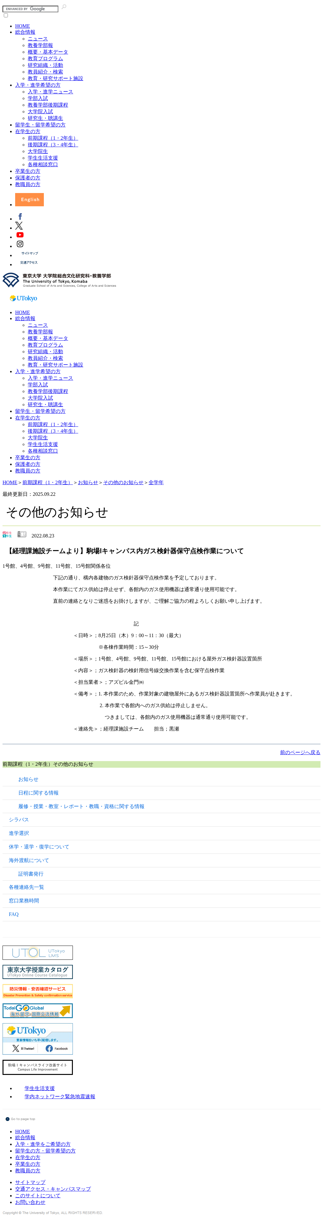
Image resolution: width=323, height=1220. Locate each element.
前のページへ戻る (300, 752)
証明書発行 (31, 874)
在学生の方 (27, 131)
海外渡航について (29, 860)
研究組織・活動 (45, 65)
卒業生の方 (27, 171)
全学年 (156, 482)
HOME (22, 26)
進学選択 (19, 833)
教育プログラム (45, 58)
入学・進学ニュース (50, 91)
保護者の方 (27, 177)
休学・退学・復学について (39, 846)
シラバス (19, 819)
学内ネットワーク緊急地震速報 (60, 1096)
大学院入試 (40, 111)
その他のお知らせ (123, 482)
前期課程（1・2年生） (53, 138)
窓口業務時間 (24, 900)
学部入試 (38, 98)
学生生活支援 (43, 158)
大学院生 (38, 151)
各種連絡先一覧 (26, 887)
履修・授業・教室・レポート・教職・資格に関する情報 (81, 806)
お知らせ (88, 482)
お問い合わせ (30, 1202)
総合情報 (25, 32)
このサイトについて (38, 1195)
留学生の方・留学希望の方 (45, 1150)
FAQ (14, 914)
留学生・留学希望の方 (40, 124)
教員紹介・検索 (45, 71)
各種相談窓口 (43, 164)
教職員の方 (27, 184)
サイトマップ (30, 1182)
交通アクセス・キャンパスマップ (53, 1189)
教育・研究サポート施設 (55, 78)
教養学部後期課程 (48, 105)
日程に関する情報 (38, 792)
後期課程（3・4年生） (53, 144)
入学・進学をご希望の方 (43, 1144)
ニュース (38, 38)
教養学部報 (40, 45)
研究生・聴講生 (45, 118)
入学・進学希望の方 (38, 85)
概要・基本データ (48, 52)
